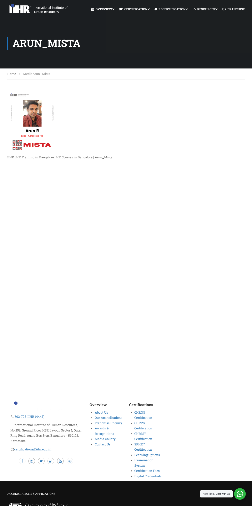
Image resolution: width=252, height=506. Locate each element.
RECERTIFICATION (170, 9)
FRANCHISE (233, 9)
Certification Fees (147, 471)
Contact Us (102, 444)
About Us (101, 412)
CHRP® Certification (143, 425)
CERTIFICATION (133, 9)
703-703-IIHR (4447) (29, 416)
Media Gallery (105, 439)
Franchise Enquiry (108, 423)
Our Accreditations (108, 417)
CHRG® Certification (143, 415)
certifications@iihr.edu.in (32, 449)
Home (11, 74)
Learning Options (147, 455)
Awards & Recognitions (104, 431)
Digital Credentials (147, 476)
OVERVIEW (101, 9)
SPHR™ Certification (143, 447)
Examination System (143, 462)
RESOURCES (204, 9)
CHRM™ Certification (143, 436)
